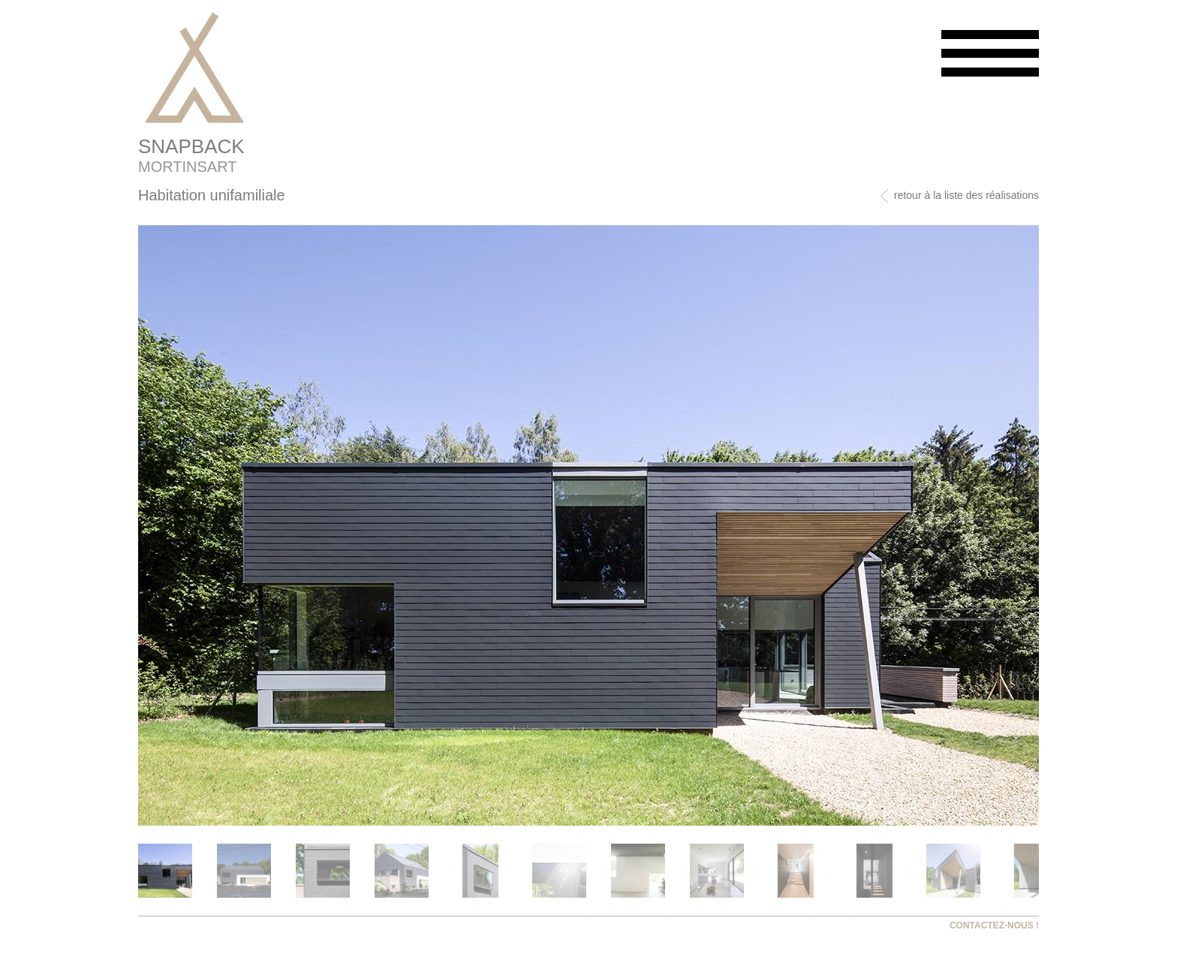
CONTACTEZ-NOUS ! (994, 925)
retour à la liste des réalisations (959, 196)
